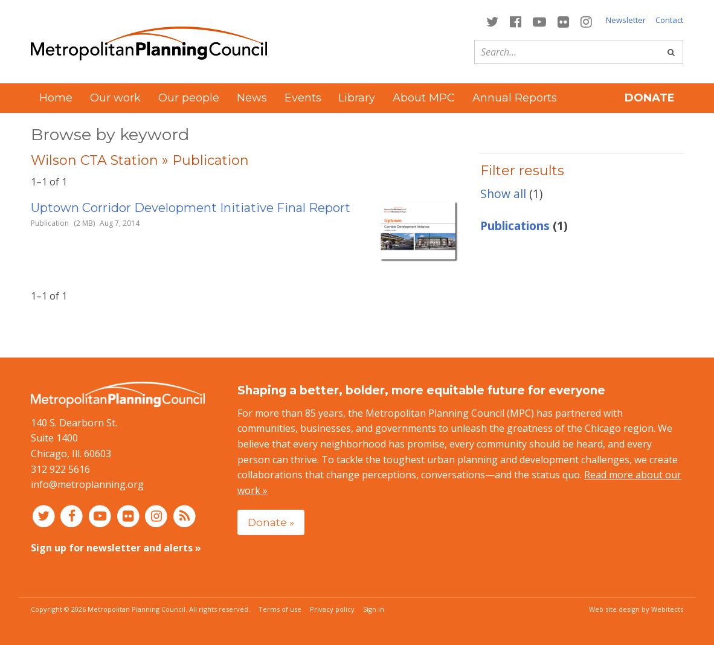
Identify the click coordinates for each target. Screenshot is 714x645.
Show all (503, 193)
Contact (669, 19)
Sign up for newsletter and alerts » (116, 547)
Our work (115, 97)
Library (356, 97)
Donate (650, 97)
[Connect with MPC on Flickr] (563, 21)
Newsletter (626, 19)
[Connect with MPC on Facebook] (515, 21)
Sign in (373, 609)
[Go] (671, 51)
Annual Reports (514, 97)
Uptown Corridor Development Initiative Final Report (190, 208)
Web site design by (636, 609)
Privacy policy (332, 609)
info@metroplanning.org (87, 484)
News (252, 97)
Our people (188, 97)
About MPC (424, 97)
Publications (515, 225)
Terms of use (280, 609)
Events (303, 97)
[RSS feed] (185, 515)
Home (55, 97)
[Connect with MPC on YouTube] (539, 21)
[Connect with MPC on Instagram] (586, 21)
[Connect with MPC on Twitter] (492, 21)
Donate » (271, 522)
